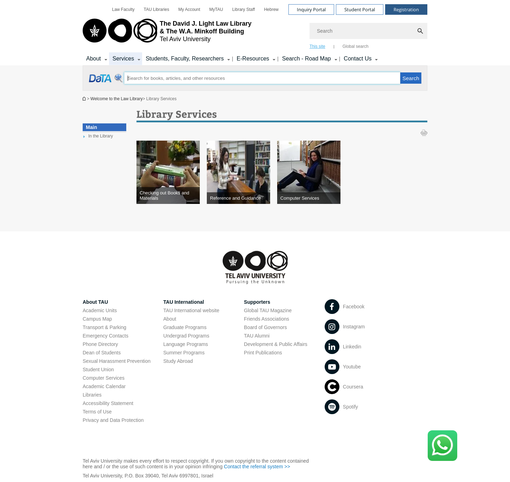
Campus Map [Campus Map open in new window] (97, 319)
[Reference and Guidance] (238, 198)
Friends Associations (266, 319)
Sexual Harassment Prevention (117, 361)
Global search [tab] (356, 46)
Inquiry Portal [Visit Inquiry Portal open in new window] (311, 9)
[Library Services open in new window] (106, 82)
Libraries (92, 395)
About (169, 319)
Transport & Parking (104, 327)
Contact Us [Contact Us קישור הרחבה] (357, 59)
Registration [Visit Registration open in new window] (406, 9)
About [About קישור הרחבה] (93, 59)
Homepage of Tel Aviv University (85, 99)
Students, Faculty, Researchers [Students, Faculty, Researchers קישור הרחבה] (185, 59)
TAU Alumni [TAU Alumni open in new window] (257, 336)
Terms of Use (97, 411)
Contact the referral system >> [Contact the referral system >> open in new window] (257, 466)
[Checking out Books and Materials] (168, 195)
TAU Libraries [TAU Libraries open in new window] (156, 9)
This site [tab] (317, 46)
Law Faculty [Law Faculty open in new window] (123, 9)
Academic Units (100, 310)
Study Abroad (178, 361)
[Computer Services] (308, 198)
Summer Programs (183, 352)
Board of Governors (265, 327)
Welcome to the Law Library (116, 98)
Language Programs (185, 344)
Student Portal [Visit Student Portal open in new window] (359, 9)
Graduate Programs (184, 327)
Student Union (98, 369)
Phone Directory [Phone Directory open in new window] (100, 344)
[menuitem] (123, 9)
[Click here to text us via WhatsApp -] (442, 445)
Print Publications (263, 352)
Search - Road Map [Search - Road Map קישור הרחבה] (306, 59)
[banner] (255, 32)
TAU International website (191, 310)
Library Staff (243, 9)
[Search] (368, 31)
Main (91, 127)
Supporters (257, 302)
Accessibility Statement (108, 403)
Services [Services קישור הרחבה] (123, 59)
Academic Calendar (104, 386)
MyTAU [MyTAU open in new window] (216, 9)
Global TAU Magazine (268, 310)
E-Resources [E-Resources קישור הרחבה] (253, 59)
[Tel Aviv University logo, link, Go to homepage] (167, 33)
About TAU (95, 302)
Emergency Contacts (105, 336)
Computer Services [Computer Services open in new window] (104, 378)
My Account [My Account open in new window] (189, 9)
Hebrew (271, 9)
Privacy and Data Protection (113, 420)
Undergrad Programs (186, 336)
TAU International (183, 302)
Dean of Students (102, 352)
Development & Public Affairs (275, 344)
